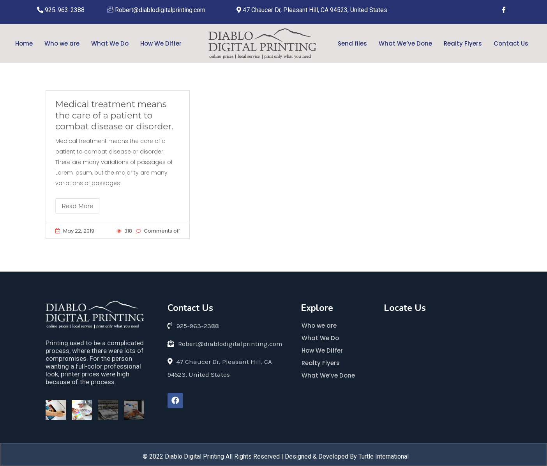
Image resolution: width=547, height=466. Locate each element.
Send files (352, 43)
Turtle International (383, 456)
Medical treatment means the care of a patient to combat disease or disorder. (114, 115)
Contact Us (511, 43)
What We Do (110, 43)
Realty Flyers (463, 43)
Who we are (61, 43)
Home (24, 43)
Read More (77, 206)
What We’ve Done (405, 43)
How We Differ (161, 43)
